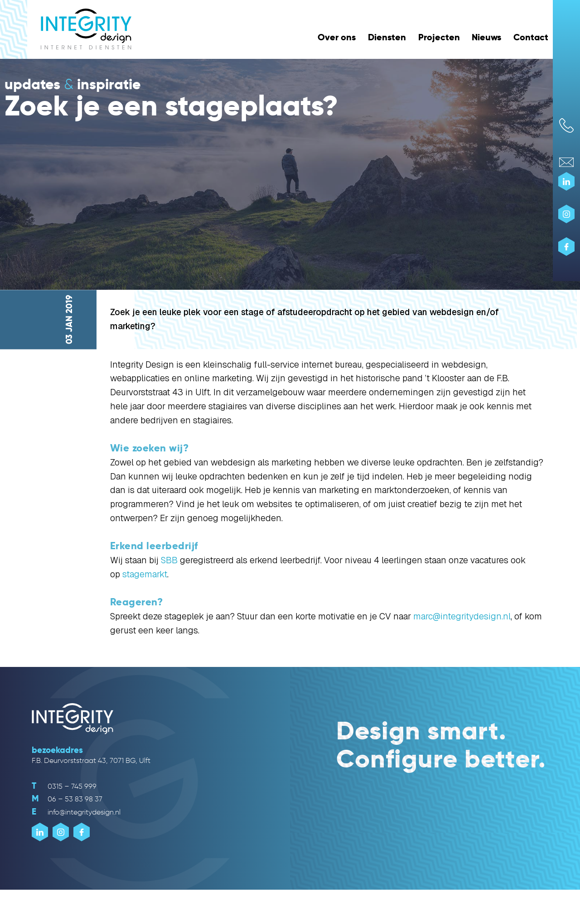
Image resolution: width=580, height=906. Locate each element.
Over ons (337, 37)
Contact (530, 37)
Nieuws (486, 37)
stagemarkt (144, 574)
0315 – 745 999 (64, 786)
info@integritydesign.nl (76, 812)
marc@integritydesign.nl (462, 616)
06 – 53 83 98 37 (67, 799)
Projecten (439, 37)
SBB (169, 560)
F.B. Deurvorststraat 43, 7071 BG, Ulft (91, 760)
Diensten (387, 37)
